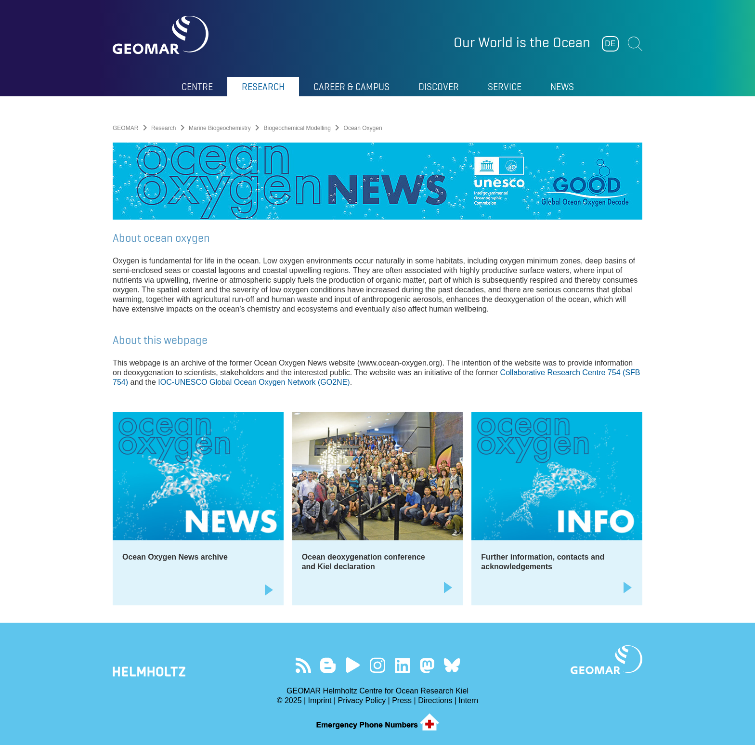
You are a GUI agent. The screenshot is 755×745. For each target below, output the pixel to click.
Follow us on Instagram (377, 665)
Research (263, 86)
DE (610, 43)
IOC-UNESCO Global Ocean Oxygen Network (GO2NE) (254, 382)
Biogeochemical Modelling (296, 128)
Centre (197, 86)
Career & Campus (351, 86)
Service (504, 86)
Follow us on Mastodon (426, 665)
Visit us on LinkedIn (402, 665)
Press (402, 700)
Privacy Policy (362, 700)
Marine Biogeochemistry (220, 128)
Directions (435, 700)
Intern (468, 700)
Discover (438, 86)
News (562, 86)
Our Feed (303, 665)
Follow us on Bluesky (451, 665)
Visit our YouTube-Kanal (352, 665)
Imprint (320, 700)
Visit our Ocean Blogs (328, 665)
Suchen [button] (635, 44)
